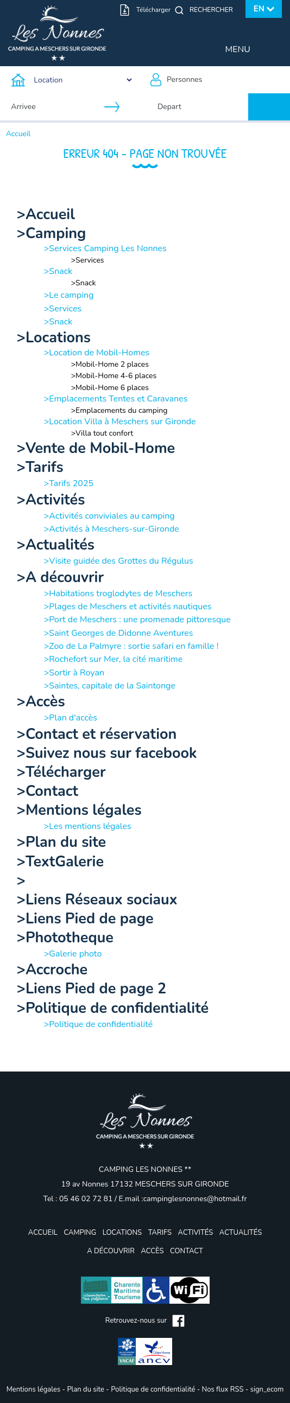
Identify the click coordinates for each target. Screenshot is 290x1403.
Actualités (240, 1233)
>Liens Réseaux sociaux (97, 900)
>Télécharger (61, 772)
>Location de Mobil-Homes (96, 353)
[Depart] (202, 106)
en (259, 8)
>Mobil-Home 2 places (110, 364)
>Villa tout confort (102, 433)
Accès (152, 1251)
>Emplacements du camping (119, 410)
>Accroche (52, 970)
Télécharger (153, 9)
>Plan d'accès (70, 718)
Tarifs (160, 1233)
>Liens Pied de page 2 (91, 989)
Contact (186, 1251)
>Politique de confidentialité (113, 1008)
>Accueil (46, 215)
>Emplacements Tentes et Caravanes (116, 399)
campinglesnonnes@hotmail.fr (195, 1199)
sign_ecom (267, 1389)
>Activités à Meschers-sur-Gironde (111, 529)
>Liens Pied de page (85, 919)
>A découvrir (60, 577)
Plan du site (85, 1389)
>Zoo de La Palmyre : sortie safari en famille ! (131, 646)
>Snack (58, 271)
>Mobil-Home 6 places (110, 387)
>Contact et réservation (97, 734)
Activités (195, 1233)
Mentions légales (33, 1389)
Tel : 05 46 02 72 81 (79, 1199)
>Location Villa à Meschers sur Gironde (120, 422)
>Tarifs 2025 (68, 483)
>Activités (51, 500)
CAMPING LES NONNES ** (145, 1169)
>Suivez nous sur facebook (107, 753)
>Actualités (55, 545)
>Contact (47, 791)
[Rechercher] (214, 10)
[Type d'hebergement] (72, 79)
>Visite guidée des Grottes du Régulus (118, 561)
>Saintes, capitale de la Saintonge (109, 686)
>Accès (41, 702)
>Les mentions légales (87, 826)
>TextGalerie (60, 862)
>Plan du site (61, 842)
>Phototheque (65, 938)
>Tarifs (40, 467)
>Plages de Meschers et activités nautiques (128, 607)
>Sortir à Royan (74, 673)
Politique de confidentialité (153, 1389)
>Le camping (69, 295)
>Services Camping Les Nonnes (105, 248)
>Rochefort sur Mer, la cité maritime (113, 659)
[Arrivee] (56, 106)
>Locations (54, 338)
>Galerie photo (73, 954)
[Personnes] (217, 79)
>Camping (51, 234)
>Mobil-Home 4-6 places (114, 376)
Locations (122, 1233)
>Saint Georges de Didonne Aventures (118, 633)
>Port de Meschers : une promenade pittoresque (137, 620)
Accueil (18, 134)
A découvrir (111, 1251)
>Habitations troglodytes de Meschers (118, 594)
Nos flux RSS (223, 1389)
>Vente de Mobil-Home (96, 448)
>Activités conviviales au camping (109, 516)
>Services (87, 260)
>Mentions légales (79, 810)
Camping (80, 1233)
